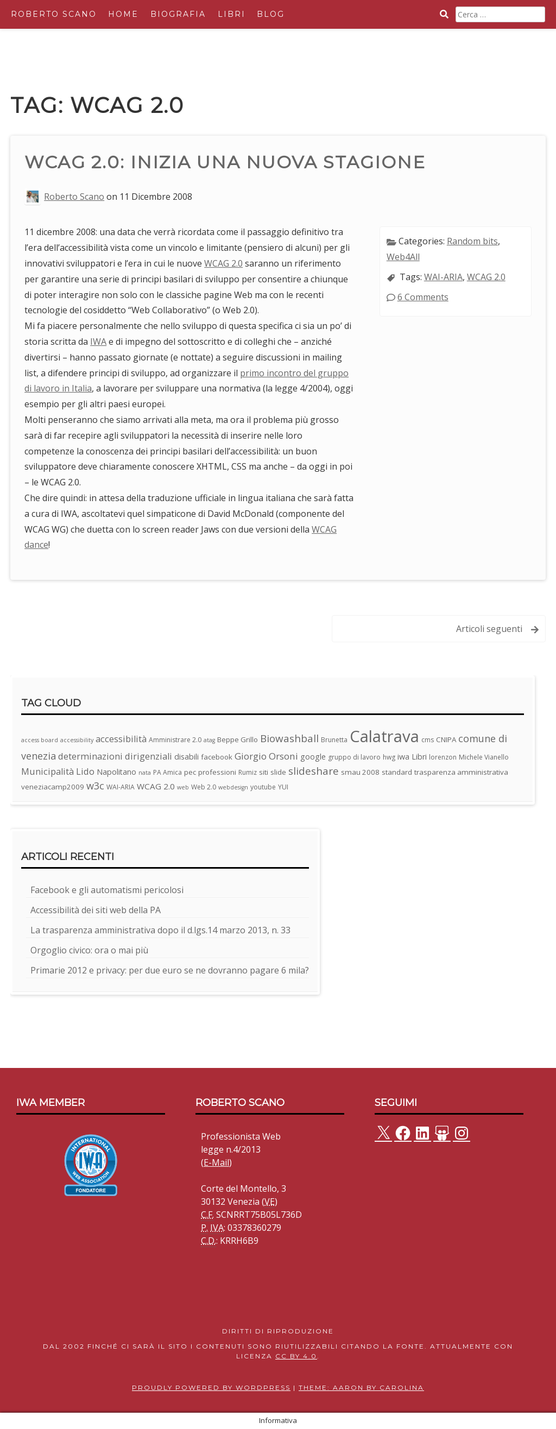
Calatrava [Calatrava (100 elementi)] (384, 736)
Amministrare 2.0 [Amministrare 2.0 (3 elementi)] (175, 739)
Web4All (403, 257)
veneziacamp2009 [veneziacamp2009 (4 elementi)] (52, 787)
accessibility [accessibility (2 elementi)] (76, 740)
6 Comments (422, 297)
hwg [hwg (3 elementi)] (389, 757)
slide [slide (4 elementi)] (278, 772)
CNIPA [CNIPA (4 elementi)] (446, 739)
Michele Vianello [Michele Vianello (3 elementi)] (484, 757)
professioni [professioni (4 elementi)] (217, 772)
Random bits (472, 241)
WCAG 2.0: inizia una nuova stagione (225, 162)
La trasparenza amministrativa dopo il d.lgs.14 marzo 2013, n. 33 (160, 930)
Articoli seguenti (489, 629)
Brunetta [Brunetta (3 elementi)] (334, 739)
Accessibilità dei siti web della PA (95, 910)
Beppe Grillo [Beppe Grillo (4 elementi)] (237, 739)
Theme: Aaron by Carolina (361, 1387)
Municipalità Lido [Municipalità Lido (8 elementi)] (57, 771)
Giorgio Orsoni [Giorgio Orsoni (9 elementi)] (266, 756)
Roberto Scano (54, 14)
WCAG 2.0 (223, 263)
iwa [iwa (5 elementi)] (403, 756)
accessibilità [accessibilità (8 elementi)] (121, 738)
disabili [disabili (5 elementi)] (186, 756)
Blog (271, 14)
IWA (98, 341)
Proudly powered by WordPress (211, 1387)
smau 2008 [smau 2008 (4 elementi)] (360, 772)
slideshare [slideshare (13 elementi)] (313, 771)
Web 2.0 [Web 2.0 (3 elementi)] (203, 787)
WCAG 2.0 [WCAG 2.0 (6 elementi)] (156, 786)
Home (123, 14)
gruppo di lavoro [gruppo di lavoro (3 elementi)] (354, 757)
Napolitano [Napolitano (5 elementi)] (116, 772)
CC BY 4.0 (296, 1356)
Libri (231, 14)
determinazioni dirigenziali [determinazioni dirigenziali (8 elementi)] (115, 756)
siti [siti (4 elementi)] (263, 772)
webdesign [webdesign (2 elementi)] (233, 787)
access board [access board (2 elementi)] (39, 740)
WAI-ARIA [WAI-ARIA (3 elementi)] (120, 787)
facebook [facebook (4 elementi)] (216, 757)
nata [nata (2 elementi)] (144, 772)
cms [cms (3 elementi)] (427, 739)
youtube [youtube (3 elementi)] (263, 787)
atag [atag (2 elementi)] (209, 740)
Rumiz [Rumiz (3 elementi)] (247, 772)
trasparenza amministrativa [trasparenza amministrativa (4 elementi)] (461, 772)
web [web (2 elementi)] (183, 787)
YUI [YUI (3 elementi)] (283, 787)
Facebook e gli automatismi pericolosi (107, 890)
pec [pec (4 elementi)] (190, 772)
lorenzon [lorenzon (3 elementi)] (443, 757)
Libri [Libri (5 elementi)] (419, 756)
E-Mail (216, 1162)
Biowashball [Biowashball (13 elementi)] (289, 738)
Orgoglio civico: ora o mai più (89, 950)
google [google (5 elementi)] (313, 756)
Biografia (178, 14)
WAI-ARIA (443, 277)
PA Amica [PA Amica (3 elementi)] (167, 772)
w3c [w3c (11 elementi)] (95, 785)
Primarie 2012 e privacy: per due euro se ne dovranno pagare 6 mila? (169, 970)
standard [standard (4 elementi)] (397, 772)
